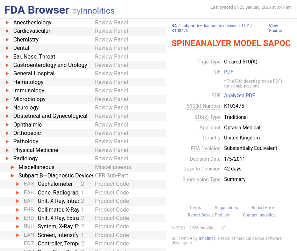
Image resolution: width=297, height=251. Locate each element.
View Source (275, 28)
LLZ (245, 25)
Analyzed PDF (239, 96)
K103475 (180, 30)
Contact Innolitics (259, 215)
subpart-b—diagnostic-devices (209, 25)
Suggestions (226, 207)
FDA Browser (36, 9)
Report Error (263, 207)
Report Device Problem (209, 215)
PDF (228, 72)
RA (174, 25)
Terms (195, 207)
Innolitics (98, 11)
